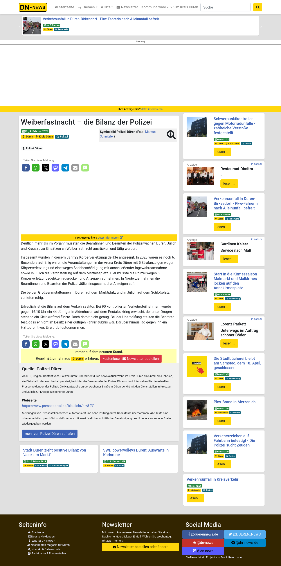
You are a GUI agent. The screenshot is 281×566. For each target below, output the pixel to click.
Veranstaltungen (58, 465)
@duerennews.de (203, 534)
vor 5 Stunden (222, 294)
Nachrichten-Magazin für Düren (48, 544)
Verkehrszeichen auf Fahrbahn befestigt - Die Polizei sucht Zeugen (234, 440)
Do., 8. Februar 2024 (35, 461)
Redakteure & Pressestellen (46, 553)
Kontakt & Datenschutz (43, 549)
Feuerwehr (61, 29)
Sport (119, 465)
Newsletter (127, 7)
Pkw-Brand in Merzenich (235, 402)
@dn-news (203, 543)
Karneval (41, 465)
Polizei (62, 136)
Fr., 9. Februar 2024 (35, 131)
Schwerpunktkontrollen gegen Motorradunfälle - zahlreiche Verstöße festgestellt (234, 126)
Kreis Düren (44, 136)
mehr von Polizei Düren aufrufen (50, 434)
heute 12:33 (221, 139)
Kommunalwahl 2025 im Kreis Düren (169, 7)
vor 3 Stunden (51, 25)
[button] (20, 27)
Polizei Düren (32, 148)
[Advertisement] (140, 75)
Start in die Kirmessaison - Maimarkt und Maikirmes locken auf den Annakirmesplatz (236, 281)
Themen (86, 7)
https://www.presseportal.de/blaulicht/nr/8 (55, 406)
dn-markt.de (256, 164)
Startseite (64, 7)
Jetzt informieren (151, 109)
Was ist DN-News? (41, 540)
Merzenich (221, 412)
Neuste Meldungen (41, 536)
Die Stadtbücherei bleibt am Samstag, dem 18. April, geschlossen (237, 363)
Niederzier (193, 490)
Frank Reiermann (231, 557)
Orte (106, 7)
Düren (48, 29)
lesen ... (222, 152)
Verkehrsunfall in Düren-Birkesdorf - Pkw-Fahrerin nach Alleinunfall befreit (101, 19)
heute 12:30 (221, 408)
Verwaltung (233, 298)
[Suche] (225, 7)
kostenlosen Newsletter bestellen (131, 359)
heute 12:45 (221, 374)
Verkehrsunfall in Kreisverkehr (212, 479)
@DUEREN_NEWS (245, 534)
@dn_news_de (244, 543)
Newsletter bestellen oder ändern (141, 547)
